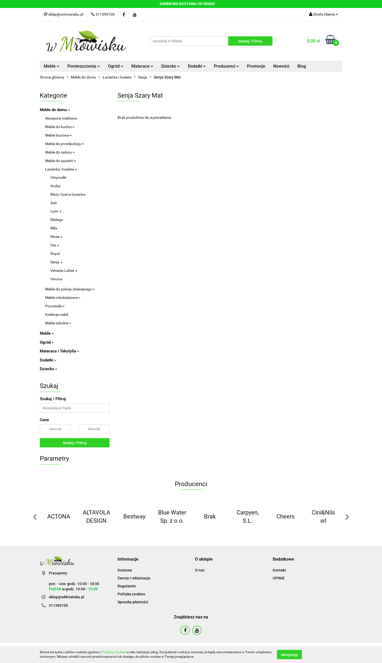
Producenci (226, 66)
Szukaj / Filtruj (75, 443)
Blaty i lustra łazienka (67, 194)
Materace (142, 66)
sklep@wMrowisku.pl (66, 597)
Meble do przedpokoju (64, 144)
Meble (51, 66)
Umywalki (58, 177)
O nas (200, 570)
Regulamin (127, 586)
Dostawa (125, 570)
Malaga (56, 219)
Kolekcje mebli (56, 314)
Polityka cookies (131, 594)
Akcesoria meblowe (61, 118)
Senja (56, 262)
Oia (54, 245)
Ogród (115, 66)
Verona (56, 279)
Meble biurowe (58, 135)
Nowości (281, 66)
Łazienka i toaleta (61, 169)
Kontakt (279, 570)
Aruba (55, 186)
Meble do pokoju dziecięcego (70, 289)
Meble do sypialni (60, 161)
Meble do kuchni (60, 127)
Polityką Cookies (114, 652)
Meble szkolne (58, 323)
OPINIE (279, 578)
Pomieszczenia (83, 66)
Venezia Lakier (63, 270)
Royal (55, 253)
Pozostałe (55, 306)
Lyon (55, 211)
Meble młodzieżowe (62, 297)
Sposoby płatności (133, 602)
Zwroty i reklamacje (134, 578)
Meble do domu (55, 109)
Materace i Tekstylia (59, 351)
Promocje (256, 66)
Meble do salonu (60, 152)
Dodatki (197, 66)
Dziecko (170, 66)
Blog (301, 66)
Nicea (56, 236)
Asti (53, 203)
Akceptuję (289, 654)
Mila (53, 228)
